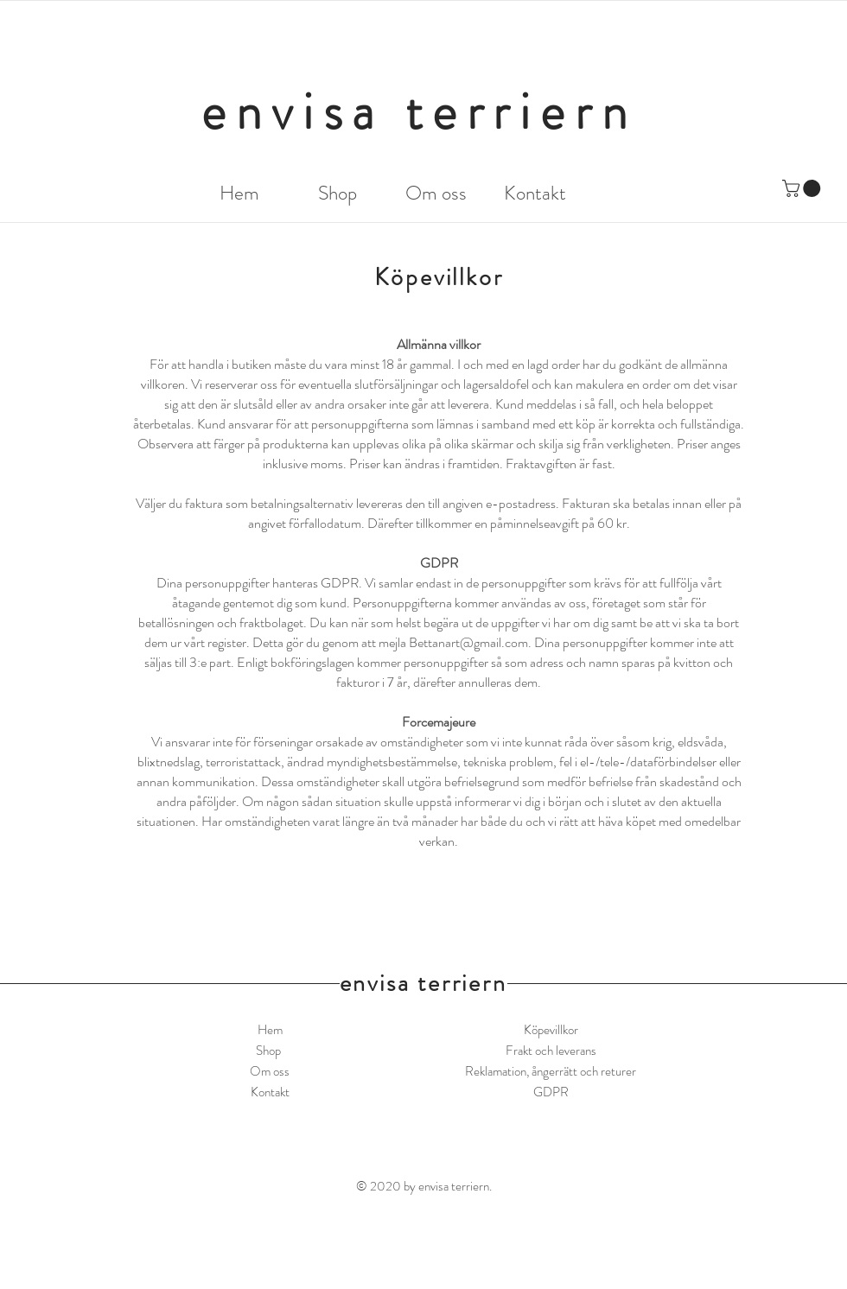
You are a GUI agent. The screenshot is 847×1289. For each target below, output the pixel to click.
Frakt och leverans (551, 1050)
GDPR (551, 1092)
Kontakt (270, 1092)
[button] (803, 188)
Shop (269, 1050)
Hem (270, 1029)
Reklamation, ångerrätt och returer (550, 1071)
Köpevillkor (551, 1029)
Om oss (270, 1071)
